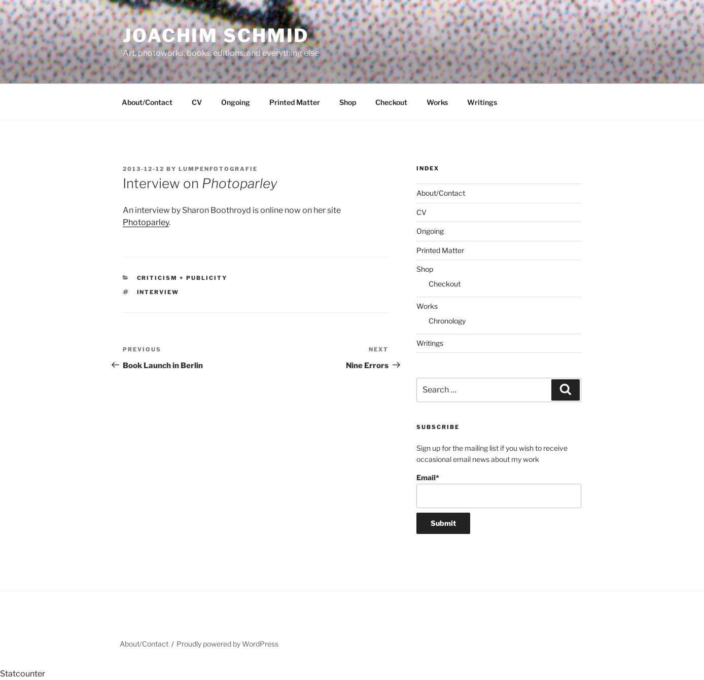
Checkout (391, 102)
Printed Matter (294, 102)
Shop (347, 102)
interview (158, 292)
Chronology (447, 320)
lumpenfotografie (218, 168)
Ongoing (235, 102)
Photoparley (146, 222)
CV (197, 102)
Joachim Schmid (216, 35)
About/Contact (147, 102)
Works (437, 102)
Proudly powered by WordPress (227, 643)
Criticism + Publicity (182, 277)
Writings (482, 102)
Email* (498, 490)
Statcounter (22, 673)
